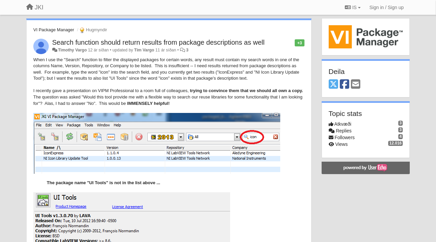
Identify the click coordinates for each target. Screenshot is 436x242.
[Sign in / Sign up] (386, 7)
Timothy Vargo (72, 50)
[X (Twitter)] (333, 84)
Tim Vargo (144, 50)
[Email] (355, 84)
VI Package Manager (53, 29)
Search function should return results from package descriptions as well (158, 42)
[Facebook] (344, 84)
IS (353, 7)
